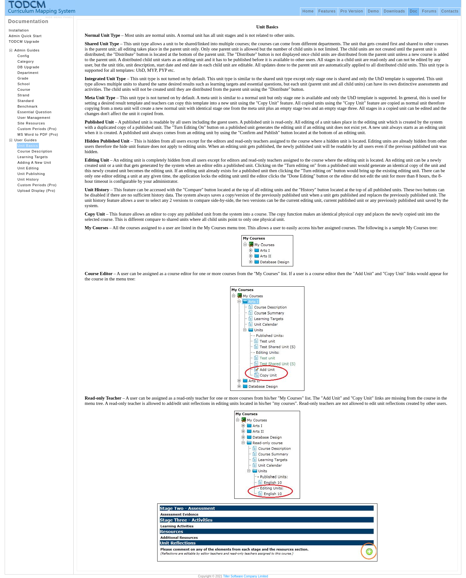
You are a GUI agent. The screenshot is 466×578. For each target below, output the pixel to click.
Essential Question (34, 112)
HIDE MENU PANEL (59, 17)
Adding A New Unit (34, 162)
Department (27, 73)
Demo (373, 11)
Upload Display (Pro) (36, 190)
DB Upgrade (28, 67)
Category (25, 61)
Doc (413, 11)
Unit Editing (28, 168)
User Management (34, 117)
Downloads (394, 11)
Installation (19, 30)
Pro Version (351, 11)
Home (308, 11)
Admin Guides (27, 50)
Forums (429, 11)
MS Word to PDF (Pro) (37, 134)
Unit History (28, 179)
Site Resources (31, 123)
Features (327, 11)
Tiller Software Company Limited (245, 576)
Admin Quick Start (25, 36)
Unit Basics (27, 146)
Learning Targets (32, 157)
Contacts (450, 11)
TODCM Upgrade (24, 41)
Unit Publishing (31, 174)
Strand (23, 95)
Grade (23, 78)
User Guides (25, 140)
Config (23, 56)
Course (23, 89)
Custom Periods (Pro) (37, 129)
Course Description (34, 151)
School (23, 84)
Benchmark (27, 106)
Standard (25, 101)
